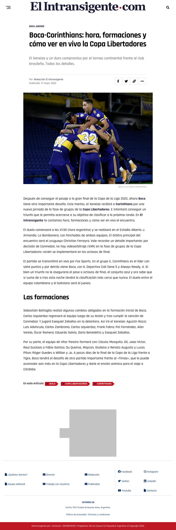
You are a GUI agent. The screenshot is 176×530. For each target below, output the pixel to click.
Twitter (123, 481)
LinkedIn (150, 481)
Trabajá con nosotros (56, 484)
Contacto (150, 490)
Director (49, 475)
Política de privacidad (76, 514)
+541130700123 (69, 525)
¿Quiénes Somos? (16, 475)
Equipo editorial (15, 484)
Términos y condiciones (99, 514)
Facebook (125, 472)
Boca (141, 198)
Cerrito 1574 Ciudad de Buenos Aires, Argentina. (88, 504)
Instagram (151, 472)
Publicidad (92, 484)
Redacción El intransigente (48, 79)
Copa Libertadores (96, 209)
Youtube (124, 490)
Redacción (92, 475)
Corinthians (124, 204)
